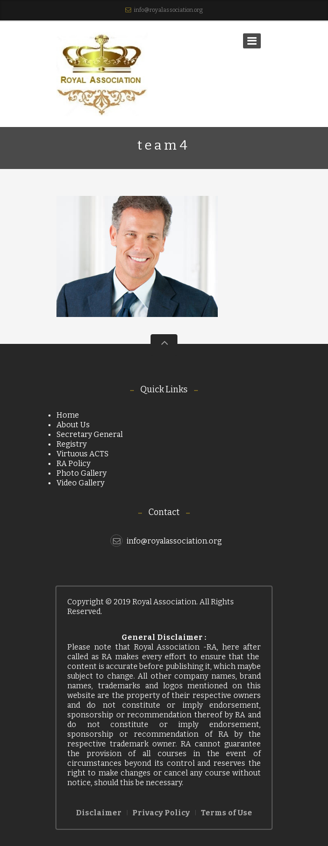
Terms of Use (226, 812)
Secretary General (89, 434)
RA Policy (73, 463)
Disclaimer (99, 812)
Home (67, 415)
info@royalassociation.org (168, 9)
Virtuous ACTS (82, 454)
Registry (71, 444)
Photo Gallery (81, 473)
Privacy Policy (161, 812)
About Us (73, 424)
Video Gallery (80, 483)
